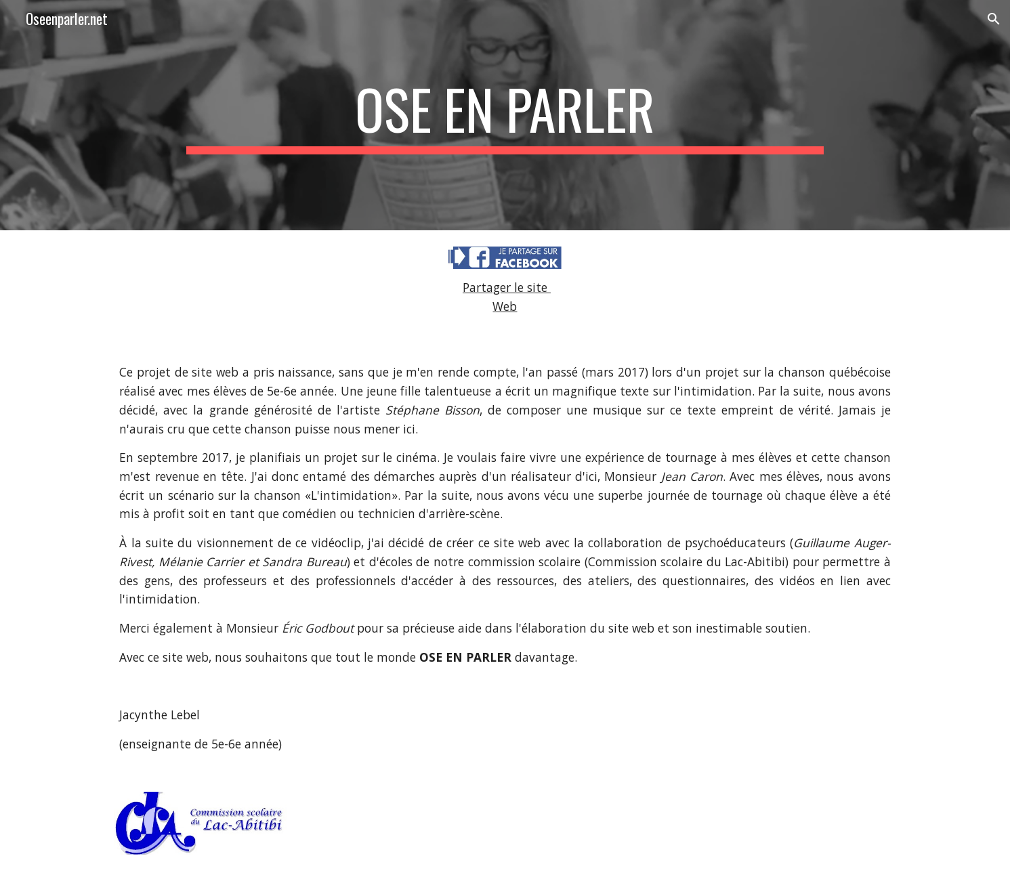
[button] (993, 19)
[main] (505, 115)
